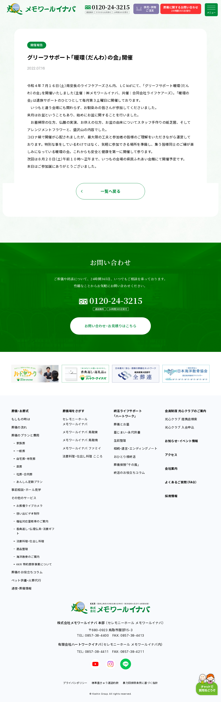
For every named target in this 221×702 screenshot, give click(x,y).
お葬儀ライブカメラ (29, 506)
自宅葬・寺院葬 (25, 458)
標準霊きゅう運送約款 (105, 683)
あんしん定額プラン (29, 482)
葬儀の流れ (19, 427)
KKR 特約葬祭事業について (34, 564)
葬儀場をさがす (73, 411)
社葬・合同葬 (24, 474)
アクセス (171, 455)
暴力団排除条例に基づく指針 (140, 683)
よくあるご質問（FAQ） (181, 482)
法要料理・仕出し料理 (30, 541)
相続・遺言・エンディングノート (135, 448)
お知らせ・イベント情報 (181, 441)
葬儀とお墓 (121, 424)
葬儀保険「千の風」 (126, 464)
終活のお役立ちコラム (129, 472)
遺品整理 (22, 549)
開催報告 (36, 45)
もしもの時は (20, 419)
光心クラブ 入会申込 (179, 427)
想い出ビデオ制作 (28, 513)
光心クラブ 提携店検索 (181, 419)
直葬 (19, 466)
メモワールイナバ (80, 432)
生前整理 (120, 440)
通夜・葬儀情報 (21, 588)
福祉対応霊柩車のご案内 (32, 521)
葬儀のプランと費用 (25, 435)
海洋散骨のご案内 (28, 556)
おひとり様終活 (125, 457)
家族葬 (20, 443)
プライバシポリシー (75, 683)
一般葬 (20, 451)
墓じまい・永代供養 (127, 432)
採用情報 (171, 496)
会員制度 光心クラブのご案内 (185, 411)
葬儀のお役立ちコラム (27, 572)
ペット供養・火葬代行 (26, 580)
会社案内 (171, 468)
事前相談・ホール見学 (26, 490)
